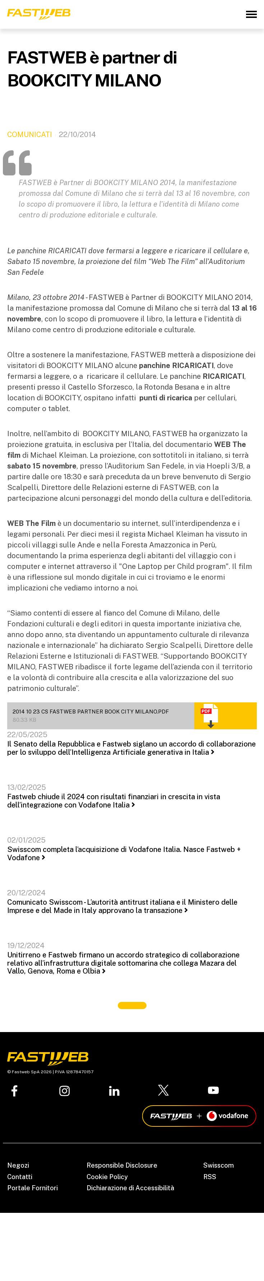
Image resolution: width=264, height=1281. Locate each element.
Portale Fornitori (32, 1188)
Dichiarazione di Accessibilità (130, 1188)
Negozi (18, 1165)
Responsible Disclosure (122, 1165)
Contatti (19, 1177)
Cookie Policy (107, 1177)
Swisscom (218, 1165)
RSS (209, 1177)
